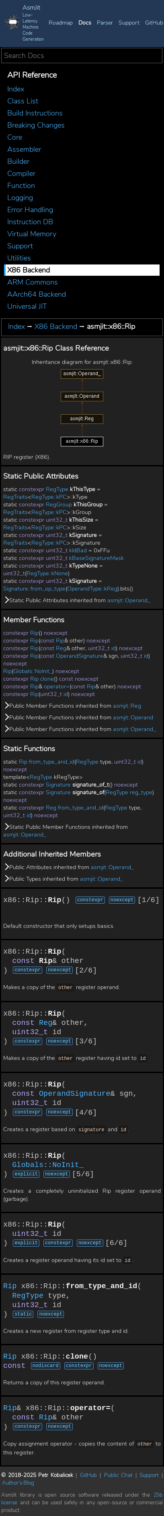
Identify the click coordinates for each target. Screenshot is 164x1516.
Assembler (24, 149)
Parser (105, 23)
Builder (18, 161)
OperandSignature (79, 656)
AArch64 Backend (36, 294)
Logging (20, 197)
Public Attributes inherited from (68, 867)
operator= (57, 686)
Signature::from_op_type (34, 589)
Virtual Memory (31, 234)
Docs (84, 23)
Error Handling (30, 210)
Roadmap (61, 23)
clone (47, 679)
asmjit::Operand (133, 717)
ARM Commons (32, 282)
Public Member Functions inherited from (72, 706)
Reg (61, 648)
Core (14, 137)
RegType (57, 489)
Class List (22, 101)
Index (15, 89)
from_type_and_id (51, 762)
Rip (34, 633)
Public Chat (118, 1473)
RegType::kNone (47, 573)
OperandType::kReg (92, 589)
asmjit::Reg (127, 706)
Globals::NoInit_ (32, 671)
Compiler (21, 173)
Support (129, 23)
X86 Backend (28, 270)
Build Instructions (35, 113)
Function (21, 185)
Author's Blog (18, 1480)
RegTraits (15, 497)
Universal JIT (27, 306)
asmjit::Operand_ (128, 600)
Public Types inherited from (63, 879)
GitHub (154, 23)
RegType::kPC (49, 497)
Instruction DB (30, 222)
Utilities (19, 258)
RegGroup (59, 504)
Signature (58, 785)
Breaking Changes (36, 125)
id (113, 648)
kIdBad (78, 550)
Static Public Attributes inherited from (76, 600)
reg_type (141, 792)
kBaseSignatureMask (96, 558)
